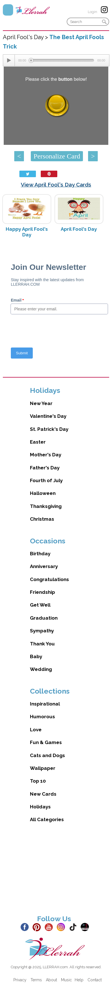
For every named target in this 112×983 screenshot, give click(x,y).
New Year (41, 403)
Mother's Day (45, 454)
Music (66, 980)
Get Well (40, 605)
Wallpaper (42, 768)
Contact (94, 980)
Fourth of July (46, 480)
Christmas (42, 519)
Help (79, 980)
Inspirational (45, 704)
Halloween (43, 493)
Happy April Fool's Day (27, 232)
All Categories (47, 819)
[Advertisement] (53, 873)
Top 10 (38, 781)
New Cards (43, 794)
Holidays (40, 807)
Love (36, 729)
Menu (8, 10)
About (51, 980)
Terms (36, 980)
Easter (38, 442)
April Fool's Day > (26, 37)
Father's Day (45, 468)
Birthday (40, 553)
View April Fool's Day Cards (56, 184)
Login (92, 12)
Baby (36, 656)
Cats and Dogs (47, 755)
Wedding (41, 669)
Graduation (44, 618)
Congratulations (49, 579)
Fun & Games (46, 742)
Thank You (42, 644)
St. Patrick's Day (49, 429)
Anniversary (44, 566)
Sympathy (42, 631)
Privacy (20, 980)
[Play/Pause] (9, 60)
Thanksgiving (46, 506)
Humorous (42, 716)
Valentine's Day (48, 416)
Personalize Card (57, 156)
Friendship (42, 592)
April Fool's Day (79, 229)
